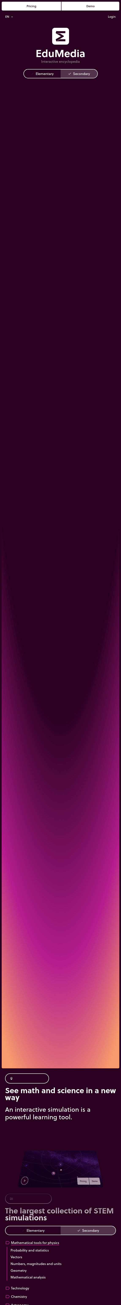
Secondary (79, 73)
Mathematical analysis (28, 1277)
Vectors (16, 1256)
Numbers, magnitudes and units (36, 1263)
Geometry (19, 1270)
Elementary (42, 73)
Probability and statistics (30, 1250)
